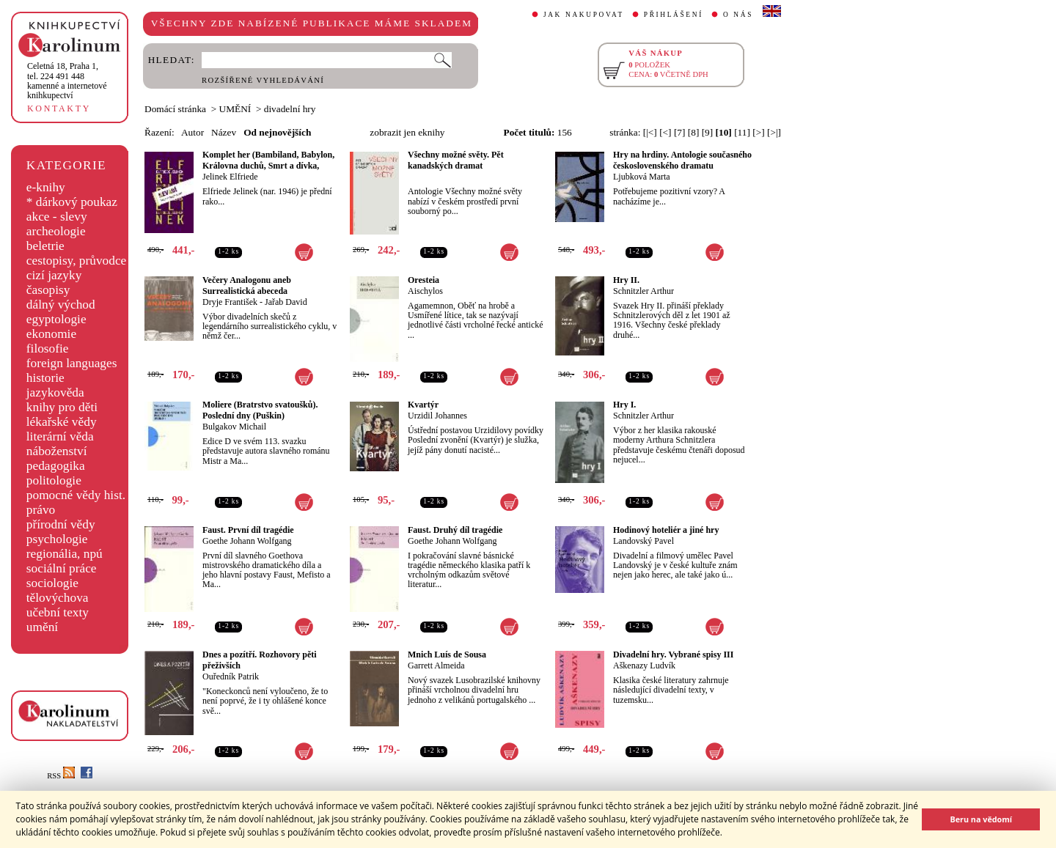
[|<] (650, 132)
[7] (680, 132)
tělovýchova (57, 598)
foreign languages (71, 363)
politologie (53, 480)
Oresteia (423, 280)
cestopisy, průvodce (76, 261)
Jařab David (286, 302)
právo (40, 510)
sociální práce (61, 568)
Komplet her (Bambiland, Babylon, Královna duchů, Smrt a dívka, (268, 160)
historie (45, 378)
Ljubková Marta (641, 177)
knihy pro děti (62, 407)
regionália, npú (64, 554)
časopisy (48, 290)
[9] (708, 132)
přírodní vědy (60, 524)
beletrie (45, 246)
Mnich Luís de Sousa (447, 654)
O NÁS (738, 14)
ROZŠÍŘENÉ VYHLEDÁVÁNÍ (263, 80)
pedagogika (55, 466)
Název (223, 132)
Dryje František (229, 302)
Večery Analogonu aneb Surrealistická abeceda (246, 285)
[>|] (774, 132)
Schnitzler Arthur (643, 291)
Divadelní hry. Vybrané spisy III (673, 654)
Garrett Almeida (436, 665)
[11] (742, 132)
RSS (61, 776)
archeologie (56, 231)
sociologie (52, 583)
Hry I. (624, 404)
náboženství (56, 451)
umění (42, 627)
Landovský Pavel (643, 541)
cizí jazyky (54, 275)
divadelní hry (290, 108)
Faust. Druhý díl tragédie (455, 530)
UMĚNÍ (235, 108)
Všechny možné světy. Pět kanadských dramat (456, 160)
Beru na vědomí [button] (981, 819)
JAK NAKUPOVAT (583, 14)
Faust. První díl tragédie (248, 530)
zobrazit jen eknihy (407, 132)
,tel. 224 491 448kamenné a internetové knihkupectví (67, 80)
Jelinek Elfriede (230, 177)
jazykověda (55, 392)
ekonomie (51, 334)
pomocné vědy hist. (75, 495)
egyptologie (56, 319)
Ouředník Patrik (230, 676)
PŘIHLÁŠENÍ (673, 14)
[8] (694, 132)
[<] (665, 132)
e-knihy (45, 187)
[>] (758, 132)
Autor (192, 132)
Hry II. (626, 280)
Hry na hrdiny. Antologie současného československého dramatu (682, 160)
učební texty (57, 612)
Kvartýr (423, 404)
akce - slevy (56, 217)
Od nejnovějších (277, 132)
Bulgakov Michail (234, 426)
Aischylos (425, 291)
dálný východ (60, 304)
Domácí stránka (175, 108)
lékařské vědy (61, 422)
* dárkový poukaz (71, 202)
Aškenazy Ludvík (644, 665)
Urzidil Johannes (437, 415)
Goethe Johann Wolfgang (246, 541)
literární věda (60, 436)
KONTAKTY (59, 108)
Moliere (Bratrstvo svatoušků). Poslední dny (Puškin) (260, 410)
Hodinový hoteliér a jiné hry (666, 530)
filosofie (47, 348)
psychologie (57, 539)
